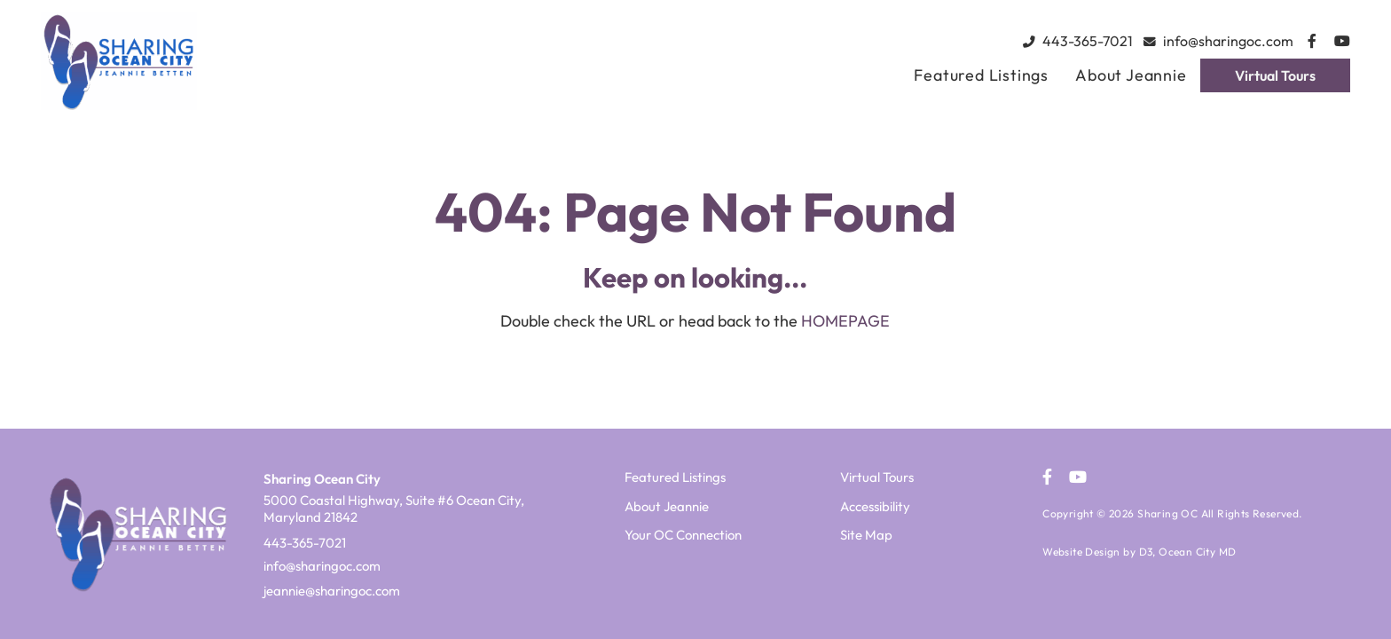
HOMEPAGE (845, 321)
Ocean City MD (1197, 551)
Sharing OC (1167, 513)
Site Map (866, 534)
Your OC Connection (683, 534)
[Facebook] (1312, 41)
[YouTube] (1342, 41)
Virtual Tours (1275, 75)
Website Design (1081, 551)
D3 (1146, 551)
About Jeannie (1131, 75)
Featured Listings (981, 75)
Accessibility (875, 506)
